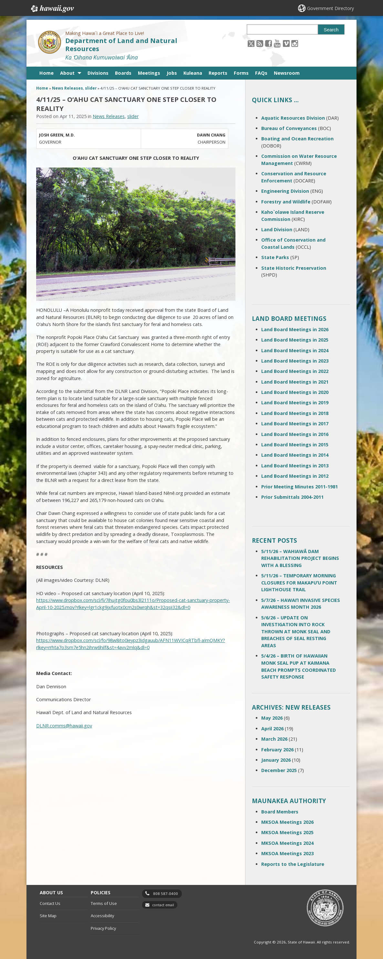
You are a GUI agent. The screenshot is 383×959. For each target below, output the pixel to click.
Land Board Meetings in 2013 (294, 466)
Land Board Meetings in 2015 (294, 444)
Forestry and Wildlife (285, 202)
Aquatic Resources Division (293, 118)
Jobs (172, 73)
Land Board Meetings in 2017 (294, 423)
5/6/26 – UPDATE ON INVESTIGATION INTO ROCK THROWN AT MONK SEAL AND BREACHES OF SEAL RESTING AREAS (295, 631)
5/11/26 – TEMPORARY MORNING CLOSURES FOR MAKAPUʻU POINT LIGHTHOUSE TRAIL (299, 582)
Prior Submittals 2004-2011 (292, 497)
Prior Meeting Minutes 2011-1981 (299, 487)
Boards (123, 73)
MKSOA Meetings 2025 (287, 832)
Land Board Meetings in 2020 (294, 392)
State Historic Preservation (293, 268)
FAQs (261, 73)
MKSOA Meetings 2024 (287, 843)
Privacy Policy (103, 928)
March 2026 (274, 739)
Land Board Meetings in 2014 (294, 455)
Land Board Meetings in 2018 (294, 413)
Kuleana (192, 73)
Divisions (98, 73)
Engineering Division (285, 191)
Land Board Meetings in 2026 (294, 329)
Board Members (279, 812)
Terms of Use (104, 903)
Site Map (48, 916)
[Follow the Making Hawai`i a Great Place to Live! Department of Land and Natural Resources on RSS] (259, 43)
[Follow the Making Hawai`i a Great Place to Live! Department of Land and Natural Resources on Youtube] (277, 43)
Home (46, 73)
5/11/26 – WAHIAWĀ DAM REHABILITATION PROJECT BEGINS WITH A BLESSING (300, 558)
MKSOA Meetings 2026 (287, 822)
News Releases (67, 88)
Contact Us (50, 903)
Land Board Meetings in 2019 (294, 402)
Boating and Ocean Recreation (297, 139)
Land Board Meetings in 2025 (294, 340)
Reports (218, 73)
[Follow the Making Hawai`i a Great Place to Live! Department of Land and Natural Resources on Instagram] (294, 43)
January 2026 (276, 760)
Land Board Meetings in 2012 (294, 476)
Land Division (276, 229)
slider (91, 88)
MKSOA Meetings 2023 (287, 853)
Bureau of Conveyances (289, 128)
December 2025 (279, 770)
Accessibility (102, 916)
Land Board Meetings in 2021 (294, 382)
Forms (241, 73)
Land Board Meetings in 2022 (294, 371)
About (67, 73)
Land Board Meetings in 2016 (294, 434)
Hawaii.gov (51, 9)
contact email (163, 905)
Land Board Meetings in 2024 (294, 350)
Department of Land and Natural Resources (121, 45)
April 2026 (272, 728)
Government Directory (330, 8)
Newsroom (287, 73)
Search (331, 29)
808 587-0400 (165, 893)
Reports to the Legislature (292, 864)
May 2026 (272, 718)
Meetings (149, 73)
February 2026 (277, 749)
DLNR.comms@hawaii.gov (64, 726)
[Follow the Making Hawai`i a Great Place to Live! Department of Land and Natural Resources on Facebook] (268, 43)
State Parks (275, 257)
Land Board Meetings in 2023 (294, 361)
